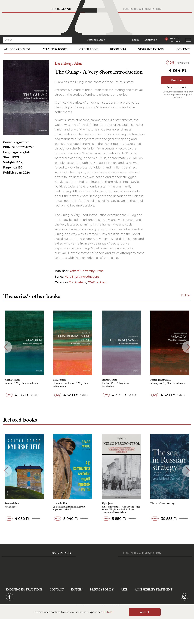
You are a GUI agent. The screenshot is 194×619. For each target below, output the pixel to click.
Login (135, 39)
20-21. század (97, 282)
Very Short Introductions (82, 276)
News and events (150, 49)
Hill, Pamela (59, 379)
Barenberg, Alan (68, 63)
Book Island (61, 9)
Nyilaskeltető (11, 506)
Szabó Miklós (60, 503)
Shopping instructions (24, 589)
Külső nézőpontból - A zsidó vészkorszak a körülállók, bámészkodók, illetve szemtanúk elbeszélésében (121, 509)
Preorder (177, 80)
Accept (144, 612)
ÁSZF (124, 589)
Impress (77, 589)
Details (107, 612)
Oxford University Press (86, 271)
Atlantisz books (55, 49)
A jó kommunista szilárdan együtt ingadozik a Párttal (69, 508)
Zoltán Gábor (12, 503)
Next (188, 347)
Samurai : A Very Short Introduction (22, 383)
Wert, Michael (12, 379)
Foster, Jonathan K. (160, 379)
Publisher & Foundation (142, 9)
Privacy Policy (101, 589)
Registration (150, 39)
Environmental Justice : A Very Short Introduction (70, 384)
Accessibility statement (153, 589)
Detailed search (96, 39)
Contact (183, 49)
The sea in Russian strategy (163, 503)
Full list (185, 295)
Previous (6, 347)
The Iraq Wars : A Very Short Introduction (115, 384)
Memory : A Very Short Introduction (167, 383)
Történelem (77, 282)
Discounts (118, 49)
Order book (88, 49)
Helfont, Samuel (110, 379)
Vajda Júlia (107, 503)
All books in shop (17, 49)
